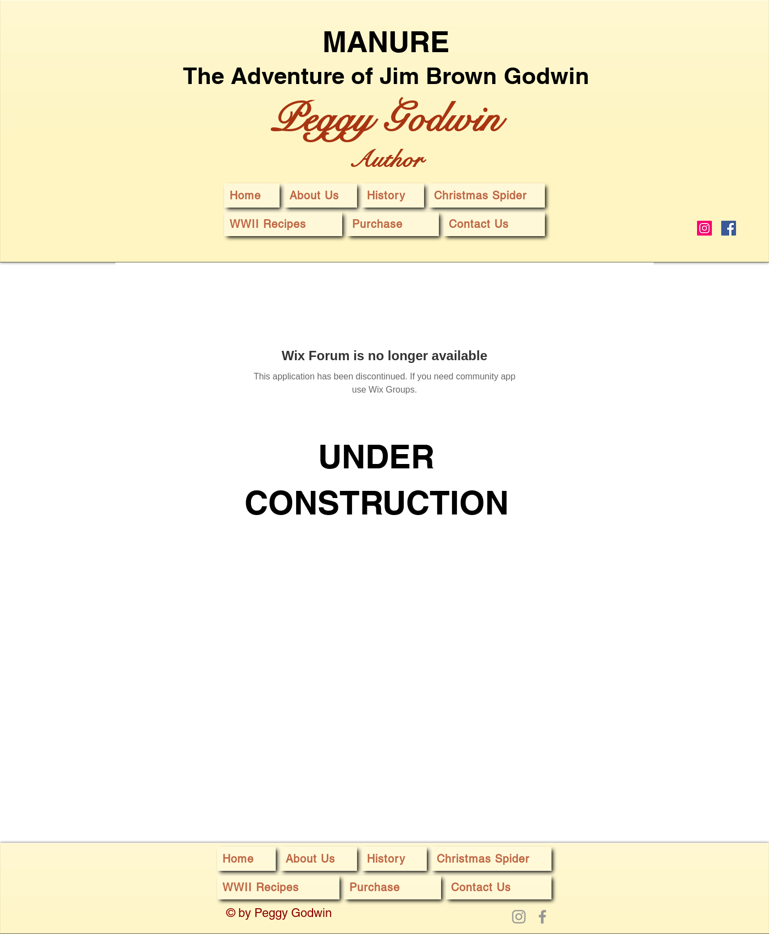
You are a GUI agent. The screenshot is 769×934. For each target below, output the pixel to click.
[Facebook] (728, 228)
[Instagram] (704, 228)
